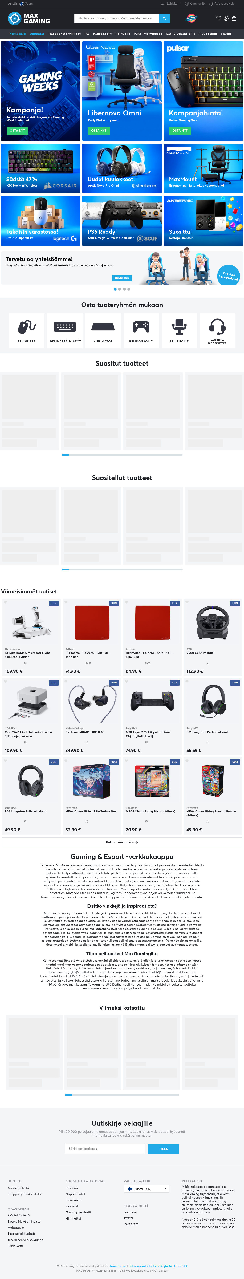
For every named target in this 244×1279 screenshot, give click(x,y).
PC (87, 33)
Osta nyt (17, 130)
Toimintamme (118, 1266)
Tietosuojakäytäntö (21, 1233)
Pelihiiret (27, 341)
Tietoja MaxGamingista (24, 1221)
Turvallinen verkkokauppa (25, 1239)
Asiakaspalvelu (224, 3)
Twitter (128, 1218)
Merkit (226, 33)
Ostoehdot (180, 1266)
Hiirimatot (103, 341)
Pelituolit (123, 33)
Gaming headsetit (78, 1212)
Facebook (130, 1212)
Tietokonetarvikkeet (64, 33)
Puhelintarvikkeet (148, 33)
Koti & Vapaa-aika (181, 33)
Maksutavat (16, 1227)
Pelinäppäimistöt (65, 341)
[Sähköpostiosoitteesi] (105, 1149)
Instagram (131, 1223)
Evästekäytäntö (19, 1215)
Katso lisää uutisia (120, 842)
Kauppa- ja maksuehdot (25, 1194)
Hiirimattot (73, 1218)
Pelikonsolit (102, 33)
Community (195, 4)
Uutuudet (37, 33)
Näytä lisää (122, 278)
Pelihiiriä (72, 1188)
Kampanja (18, 33)
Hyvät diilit (208, 33)
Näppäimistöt (75, 1194)
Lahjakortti (174, 3)
